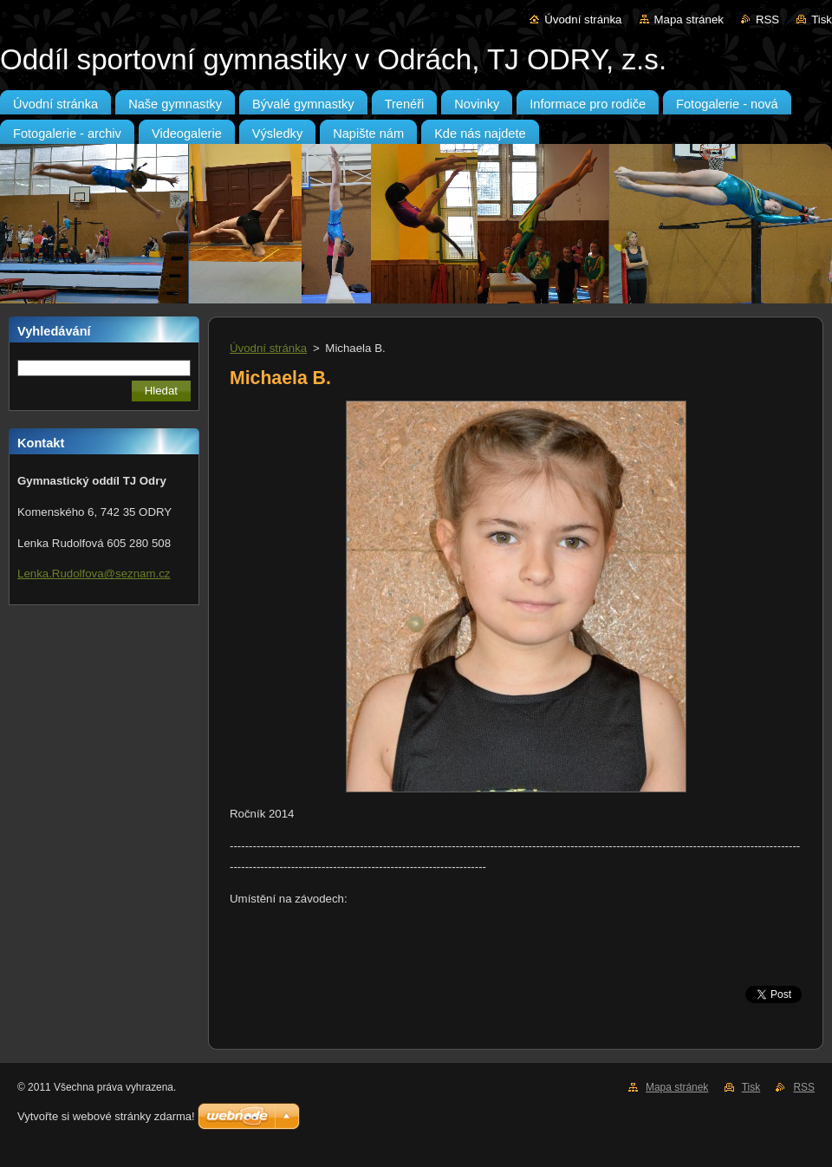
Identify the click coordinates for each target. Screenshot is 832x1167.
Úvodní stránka (582, 19)
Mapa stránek (689, 19)
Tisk (821, 19)
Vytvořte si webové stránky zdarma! (106, 1116)
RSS (767, 19)
